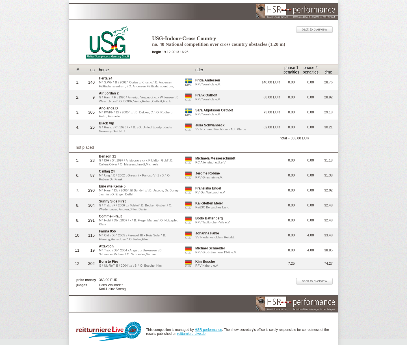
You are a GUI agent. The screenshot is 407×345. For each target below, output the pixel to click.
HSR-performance (208, 330)
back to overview (314, 29)
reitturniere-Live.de (191, 334)
